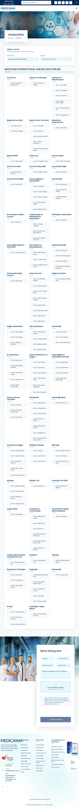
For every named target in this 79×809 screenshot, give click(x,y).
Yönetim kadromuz (41, 753)
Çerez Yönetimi (55, 767)
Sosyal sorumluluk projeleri (40, 761)
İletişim (22, 772)
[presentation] (55, 712)
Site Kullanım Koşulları (57, 746)
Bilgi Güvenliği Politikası (57, 749)
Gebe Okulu (39, 768)
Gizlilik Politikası (55, 757)
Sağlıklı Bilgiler (24, 761)
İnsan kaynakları (40, 745)
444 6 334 (8, 766)
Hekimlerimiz (19, 38)
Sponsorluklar (39, 771)
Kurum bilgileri (39, 755)
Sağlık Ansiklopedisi (25, 758)
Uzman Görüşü (24, 766)
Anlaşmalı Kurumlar (26, 753)
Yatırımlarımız (39, 750)
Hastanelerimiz (24, 747)
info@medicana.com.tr (12, 771)
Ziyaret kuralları (40, 758)
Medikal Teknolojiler (26, 764)
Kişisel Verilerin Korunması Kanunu (53, 697)
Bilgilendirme (50, 699)
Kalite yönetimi (40, 765)
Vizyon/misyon (40, 747)
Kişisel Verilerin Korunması (58, 752)
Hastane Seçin (10, 55)
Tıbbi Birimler (24, 750)
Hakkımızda (24, 745)
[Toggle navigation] (75, 8)
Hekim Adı (42, 55)
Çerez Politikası (55, 755)
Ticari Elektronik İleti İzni (57, 764)
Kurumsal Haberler (25, 769)
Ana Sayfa (11, 38)
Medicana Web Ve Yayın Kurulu (57, 761)
